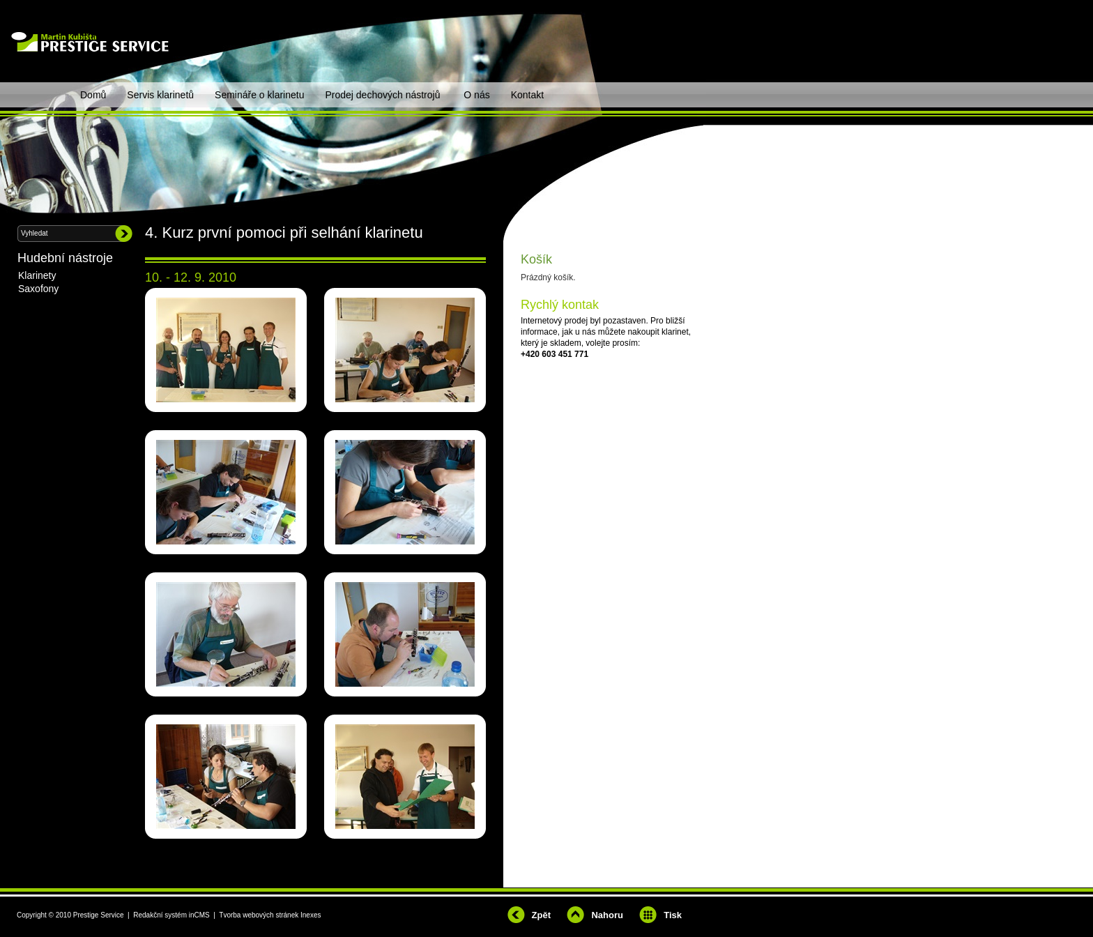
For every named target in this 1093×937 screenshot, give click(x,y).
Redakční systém (160, 915)
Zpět (541, 915)
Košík (536, 259)
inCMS (199, 915)
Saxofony (38, 288)
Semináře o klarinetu (259, 94)
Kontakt (527, 94)
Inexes (310, 915)
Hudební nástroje (65, 258)
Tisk (673, 915)
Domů (93, 94)
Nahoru (607, 915)
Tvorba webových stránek (258, 915)
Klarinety (37, 275)
